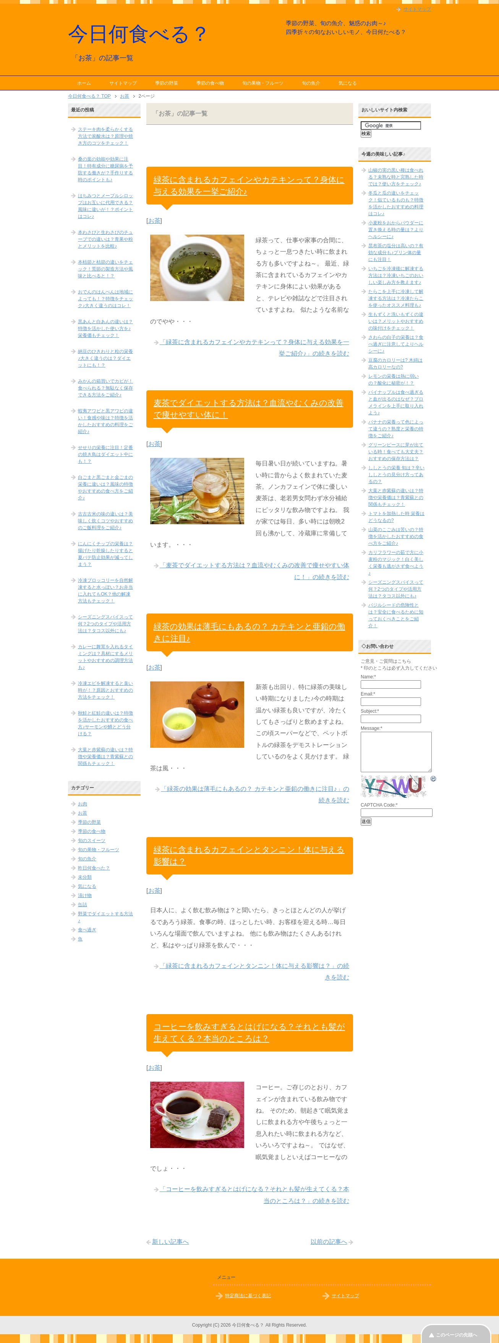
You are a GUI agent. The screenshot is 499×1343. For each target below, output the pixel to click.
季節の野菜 (166, 83)
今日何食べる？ (139, 34)
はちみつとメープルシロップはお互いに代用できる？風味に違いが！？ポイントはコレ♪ (105, 206)
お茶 (154, 220)
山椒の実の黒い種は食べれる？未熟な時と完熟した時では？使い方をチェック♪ (395, 177)
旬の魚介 (311, 83)
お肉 (82, 804)
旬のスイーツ (91, 840)
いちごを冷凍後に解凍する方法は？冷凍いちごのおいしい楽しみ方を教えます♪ (395, 275)
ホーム (84, 83)
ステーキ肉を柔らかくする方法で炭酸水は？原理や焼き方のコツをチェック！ (105, 136)
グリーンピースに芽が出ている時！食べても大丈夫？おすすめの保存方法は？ (395, 451)
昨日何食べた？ (94, 868)
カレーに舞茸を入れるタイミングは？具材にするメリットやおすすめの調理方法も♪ (105, 657)
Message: (371, 728)
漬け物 (85, 895)
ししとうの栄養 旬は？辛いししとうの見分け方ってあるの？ (396, 474)
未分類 (85, 877)
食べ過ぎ (87, 929)
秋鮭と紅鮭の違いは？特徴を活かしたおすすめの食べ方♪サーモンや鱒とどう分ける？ (105, 723)
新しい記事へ (170, 1241)
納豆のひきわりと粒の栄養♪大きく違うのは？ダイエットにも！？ (105, 358)
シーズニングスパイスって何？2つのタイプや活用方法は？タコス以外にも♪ (105, 623)
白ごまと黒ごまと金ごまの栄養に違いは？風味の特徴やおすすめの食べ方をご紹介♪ (105, 488)
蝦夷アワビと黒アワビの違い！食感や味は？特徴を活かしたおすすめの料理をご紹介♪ (105, 421)
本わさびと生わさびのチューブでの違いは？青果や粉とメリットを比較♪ (105, 239)
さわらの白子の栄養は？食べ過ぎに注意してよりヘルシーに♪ (395, 344)
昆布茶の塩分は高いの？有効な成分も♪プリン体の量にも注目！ (395, 252)
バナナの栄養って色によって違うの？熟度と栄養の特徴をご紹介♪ (395, 428)
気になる (348, 83)
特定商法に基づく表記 (248, 1295)
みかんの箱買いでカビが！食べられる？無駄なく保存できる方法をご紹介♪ (105, 388)
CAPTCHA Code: (379, 805)
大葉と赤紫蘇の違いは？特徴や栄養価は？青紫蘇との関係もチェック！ (105, 756)
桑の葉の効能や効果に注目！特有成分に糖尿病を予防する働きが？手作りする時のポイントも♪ (105, 169)
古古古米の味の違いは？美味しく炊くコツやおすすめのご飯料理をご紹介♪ (105, 520)
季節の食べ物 (210, 83)
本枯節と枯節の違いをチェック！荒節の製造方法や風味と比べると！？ (105, 269)
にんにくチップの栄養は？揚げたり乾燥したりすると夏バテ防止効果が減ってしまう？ (105, 554)
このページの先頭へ (456, 1335)
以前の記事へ (329, 1241)
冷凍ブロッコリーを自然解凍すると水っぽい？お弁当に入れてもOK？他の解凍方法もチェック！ (105, 591)
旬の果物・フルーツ (263, 83)
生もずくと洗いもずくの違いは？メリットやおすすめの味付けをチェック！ (395, 321)
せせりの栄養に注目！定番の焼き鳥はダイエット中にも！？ (105, 454)
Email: (368, 694)
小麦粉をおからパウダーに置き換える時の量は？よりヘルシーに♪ (395, 229)
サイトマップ (123, 83)
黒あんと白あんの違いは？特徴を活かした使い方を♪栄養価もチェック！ (105, 328)
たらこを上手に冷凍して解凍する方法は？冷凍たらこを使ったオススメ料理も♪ (395, 298)
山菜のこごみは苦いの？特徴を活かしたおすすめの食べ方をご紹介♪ (395, 536)
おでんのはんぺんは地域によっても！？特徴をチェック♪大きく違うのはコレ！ (105, 298)
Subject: (370, 711)
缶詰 (82, 904)
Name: (368, 677)
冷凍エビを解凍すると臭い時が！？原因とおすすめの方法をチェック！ (105, 690)
